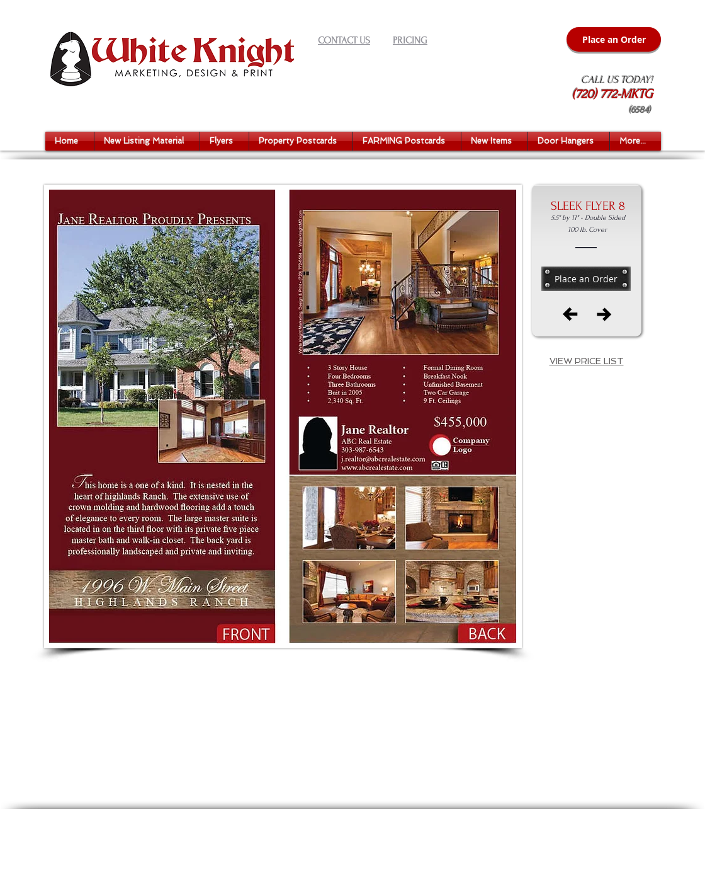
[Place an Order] (614, 39)
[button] (147, 141)
